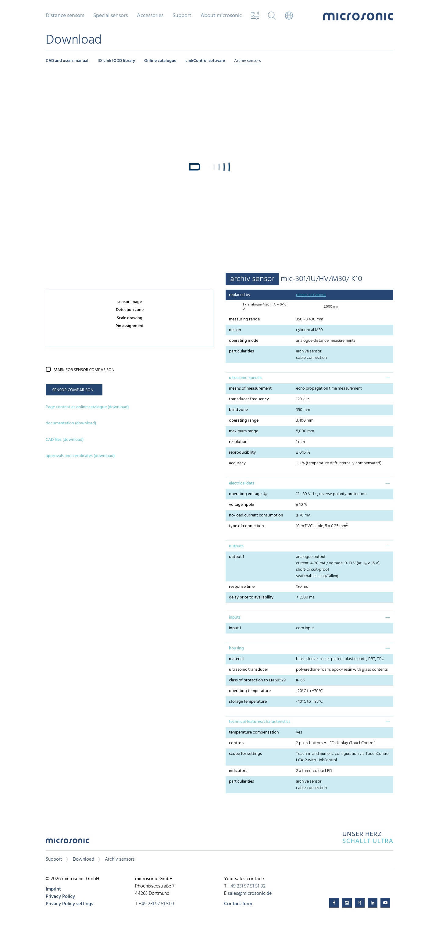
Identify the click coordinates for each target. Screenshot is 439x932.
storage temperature (248, 701)
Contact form (238, 904)
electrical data (242, 483)
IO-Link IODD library (116, 60)
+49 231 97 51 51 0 (156, 904)
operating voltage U (248, 494)
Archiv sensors (247, 60)
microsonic (67, 842)
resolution (238, 441)
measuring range (244, 319)
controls (236, 743)
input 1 (235, 628)
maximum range (243, 431)
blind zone (238, 409)
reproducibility (242, 452)
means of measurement (250, 388)
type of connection (246, 526)
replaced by (239, 294)
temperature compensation (254, 732)
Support (182, 16)
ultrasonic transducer (248, 669)
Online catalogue (160, 60)
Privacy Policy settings (69, 904)
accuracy (237, 463)
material (236, 658)
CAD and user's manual (67, 60)
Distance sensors (65, 16)
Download (83, 859)
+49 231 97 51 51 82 (247, 886)
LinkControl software (205, 60)
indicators (238, 770)
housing (236, 648)
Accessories (150, 16)
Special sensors (110, 16)
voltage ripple (241, 504)
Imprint (53, 889)
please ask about (311, 294)
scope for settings (245, 753)
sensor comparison (72, 390)
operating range (244, 420)
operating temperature (250, 691)
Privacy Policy (60, 897)
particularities (241, 351)
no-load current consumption (256, 515)
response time (242, 586)
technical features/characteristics (260, 722)
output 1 (236, 556)
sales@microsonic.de (250, 894)
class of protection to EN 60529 (257, 680)
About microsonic (221, 16)
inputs (235, 617)
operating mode (243, 340)
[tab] (309, 377)
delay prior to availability (251, 597)
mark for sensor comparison (84, 369)
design (235, 330)
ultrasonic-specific (245, 378)
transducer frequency (249, 399)
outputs (236, 546)
